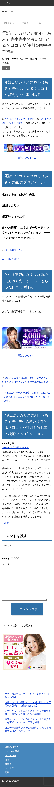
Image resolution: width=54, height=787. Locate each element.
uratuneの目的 (12, 751)
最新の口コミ (12, 747)
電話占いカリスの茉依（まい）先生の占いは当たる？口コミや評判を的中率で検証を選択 (25, 382)
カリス (6, 68)
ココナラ (9, 764)
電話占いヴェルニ (27, 157)
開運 (7, 772)
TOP (9, 23)
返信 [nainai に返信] (6, 523)
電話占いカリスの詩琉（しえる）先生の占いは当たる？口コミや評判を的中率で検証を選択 (27, 396)
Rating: (6, 558)
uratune (7, 11)
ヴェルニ (9, 768)
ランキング (10, 756)
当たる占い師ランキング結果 (19, 119)
